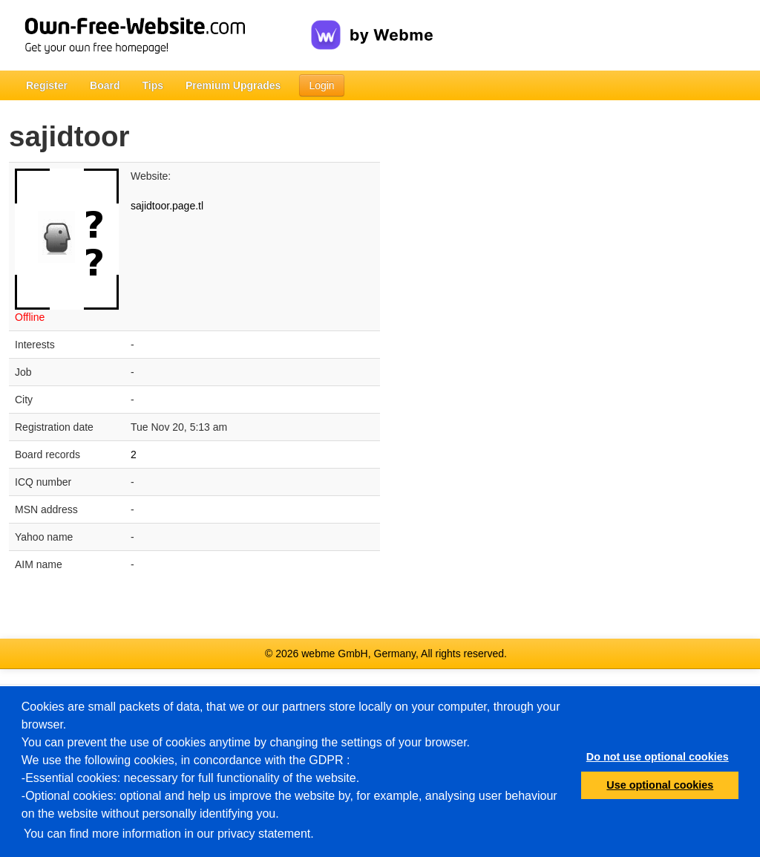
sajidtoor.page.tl (167, 206)
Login (321, 85)
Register (47, 85)
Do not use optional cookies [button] (657, 757)
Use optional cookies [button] (659, 785)
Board (104, 85)
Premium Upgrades (233, 85)
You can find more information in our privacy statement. (169, 833)
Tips (152, 85)
